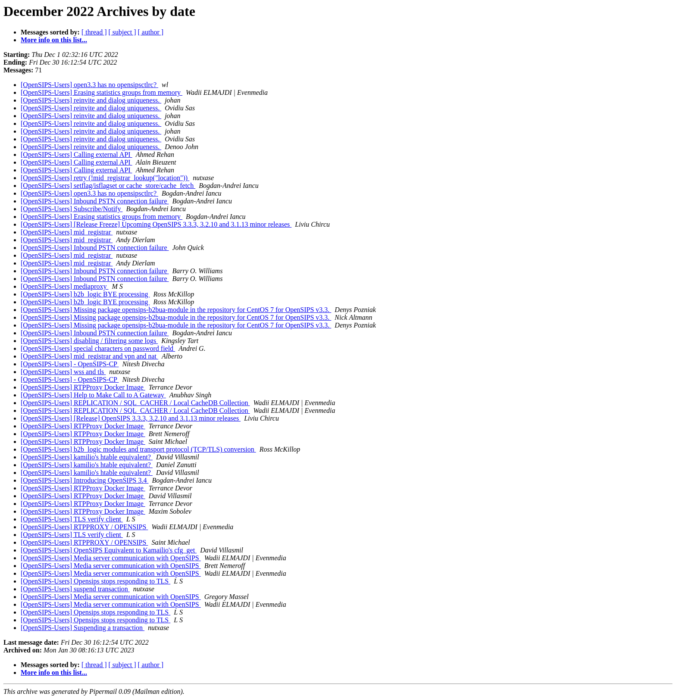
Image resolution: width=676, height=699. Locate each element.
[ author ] (151, 32)
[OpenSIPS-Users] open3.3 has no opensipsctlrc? (89, 84)
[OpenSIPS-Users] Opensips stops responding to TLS (95, 581)
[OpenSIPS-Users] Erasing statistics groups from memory (101, 92)
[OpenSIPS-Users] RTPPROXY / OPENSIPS (84, 526)
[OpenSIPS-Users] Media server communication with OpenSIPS (111, 558)
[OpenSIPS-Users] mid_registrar (67, 232)
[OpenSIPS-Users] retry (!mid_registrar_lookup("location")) (105, 177)
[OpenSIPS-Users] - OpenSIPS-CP (70, 364)
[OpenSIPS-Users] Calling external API (76, 154)
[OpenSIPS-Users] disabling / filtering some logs (89, 340)
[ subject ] (122, 32)
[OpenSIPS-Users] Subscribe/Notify (71, 208)
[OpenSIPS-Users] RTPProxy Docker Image (83, 387)
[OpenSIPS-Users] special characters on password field (98, 348)
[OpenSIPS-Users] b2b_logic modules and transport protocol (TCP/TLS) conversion (138, 449)
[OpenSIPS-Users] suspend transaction (75, 589)
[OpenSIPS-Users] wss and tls (63, 371)
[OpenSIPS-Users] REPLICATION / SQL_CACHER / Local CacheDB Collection (135, 402)
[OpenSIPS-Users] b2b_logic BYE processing (85, 294)
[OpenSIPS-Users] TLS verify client (72, 519)
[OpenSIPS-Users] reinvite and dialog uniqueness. (91, 100)
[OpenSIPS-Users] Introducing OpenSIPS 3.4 (84, 480)
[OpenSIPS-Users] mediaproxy (65, 286)
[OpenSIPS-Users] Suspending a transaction (82, 627)
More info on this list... (54, 40)
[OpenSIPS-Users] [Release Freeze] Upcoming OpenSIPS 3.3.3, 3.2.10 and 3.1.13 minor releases (156, 224)
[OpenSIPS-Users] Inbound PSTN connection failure (95, 201)
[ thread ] (94, 32)
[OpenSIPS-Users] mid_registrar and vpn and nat (89, 356)
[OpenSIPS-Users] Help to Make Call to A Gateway (93, 395)
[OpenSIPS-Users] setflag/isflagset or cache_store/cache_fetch (108, 185)
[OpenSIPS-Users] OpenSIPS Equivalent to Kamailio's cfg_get (109, 550)
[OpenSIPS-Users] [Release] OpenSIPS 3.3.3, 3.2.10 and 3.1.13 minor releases (131, 418)
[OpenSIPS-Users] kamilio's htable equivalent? (87, 457)
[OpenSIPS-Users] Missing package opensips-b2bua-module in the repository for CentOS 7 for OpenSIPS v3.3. (176, 309)
